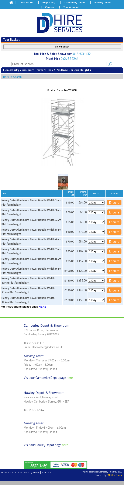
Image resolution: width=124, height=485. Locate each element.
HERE (42, 306)
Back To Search (12, 77)
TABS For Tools (114, 475)
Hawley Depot (102, 2)
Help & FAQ (48, 2)
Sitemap (46, 472)
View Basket (62, 47)
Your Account (71, 7)
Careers (49, 7)
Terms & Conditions (11, 472)
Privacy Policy (31, 472)
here (70, 377)
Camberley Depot (75, 2)
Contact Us (26, 2)
